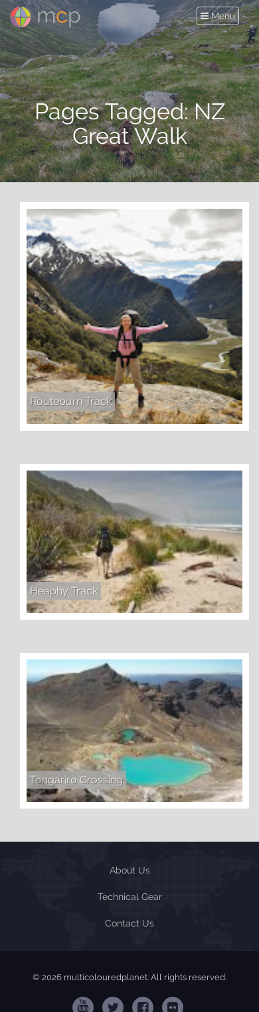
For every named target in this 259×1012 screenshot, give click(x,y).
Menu (219, 16)
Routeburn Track (71, 401)
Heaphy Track (64, 591)
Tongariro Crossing (76, 779)
